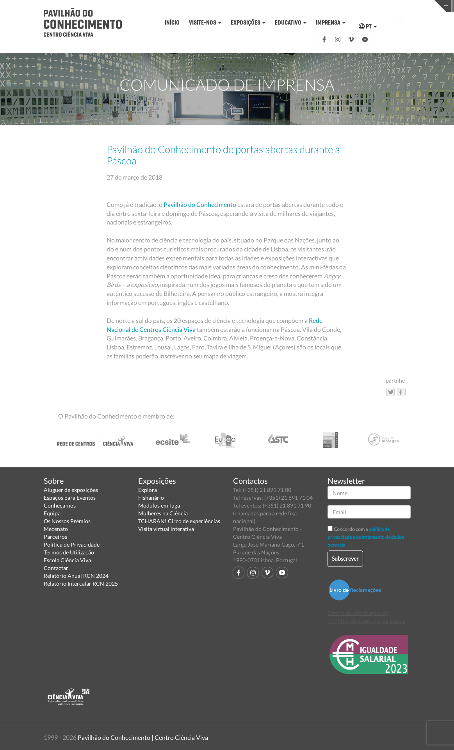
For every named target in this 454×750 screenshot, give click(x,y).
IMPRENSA (330, 22)
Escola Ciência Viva (67, 560)
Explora (147, 489)
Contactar (56, 568)
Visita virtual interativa (166, 529)
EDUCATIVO (290, 22)
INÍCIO (172, 22)
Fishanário (151, 497)
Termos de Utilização (69, 552)
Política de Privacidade (72, 544)
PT (368, 26)
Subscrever (345, 558)
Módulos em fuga (159, 505)
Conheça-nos (60, 505)
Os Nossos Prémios (67, 521)
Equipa (52, 513)
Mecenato (56, 529)
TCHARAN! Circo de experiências (179, 521)
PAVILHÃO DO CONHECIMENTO (230, 6)
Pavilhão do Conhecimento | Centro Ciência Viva (143, 737)
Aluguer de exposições (71, 489)
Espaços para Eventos (70, 497)
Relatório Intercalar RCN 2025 (81, 583)
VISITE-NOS (205, 22)
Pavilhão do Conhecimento (200, 204)
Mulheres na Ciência (163, 513)
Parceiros (55, 536)
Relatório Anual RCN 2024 (76, 575)
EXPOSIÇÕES (248, 22)
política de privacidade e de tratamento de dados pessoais (366, 537)
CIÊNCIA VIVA (328, 5)
